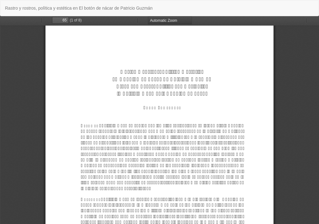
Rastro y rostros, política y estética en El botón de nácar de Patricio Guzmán (79, 8)
